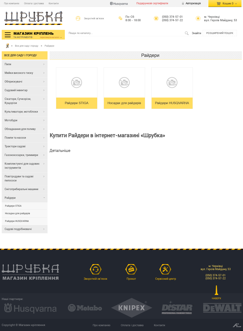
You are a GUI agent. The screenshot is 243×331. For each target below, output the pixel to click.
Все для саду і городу (26, 45)
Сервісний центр (165, 278)
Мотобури (11, 120)
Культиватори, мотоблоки (21, 111)
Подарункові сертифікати (152, 3)
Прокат (131, 278)
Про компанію (11, 3)
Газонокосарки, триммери (21, 155)
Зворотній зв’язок (94, 18)
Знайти (196, 33)
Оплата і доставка (34, 3)
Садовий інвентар (16, 90)
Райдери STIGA (13, 206)
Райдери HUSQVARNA (17, 221)
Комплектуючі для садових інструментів (22, 165)
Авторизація (193, 3)
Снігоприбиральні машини (21, 189)
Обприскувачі (13, 81)
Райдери (10, 197)
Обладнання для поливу (20, 129)
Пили (8, 64)
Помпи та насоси (15, 137)
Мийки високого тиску (19, 72)
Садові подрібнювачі (18, 229)
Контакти (54, 3)
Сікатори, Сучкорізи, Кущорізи (18, 100)
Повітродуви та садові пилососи (19, 178)
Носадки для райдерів (17, 213)
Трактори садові (15, 146)
